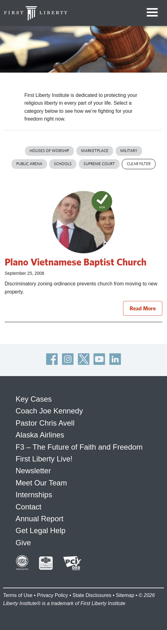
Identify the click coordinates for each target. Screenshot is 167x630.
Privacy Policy (52, 595)
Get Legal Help (40, 530)
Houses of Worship (49, 150)
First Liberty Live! (44, 459)
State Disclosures (92, 595)
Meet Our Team (41, 483)
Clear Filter (138, 163)
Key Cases (34, 399)
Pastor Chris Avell (45, 423)
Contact (28, 507)
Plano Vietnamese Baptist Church (75, 262)
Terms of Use (17, 595)
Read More (143, 308)
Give (23, 542)
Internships (34, 494)
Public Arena (29, 163)
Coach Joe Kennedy (49, 411)
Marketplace (94, 150)
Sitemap (125, 595)
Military (128, 150)
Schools (63, 163)
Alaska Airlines (40, 435)
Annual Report (39, 518)
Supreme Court (99, 163)
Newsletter (33, 470)
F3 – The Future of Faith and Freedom (79, 447)
